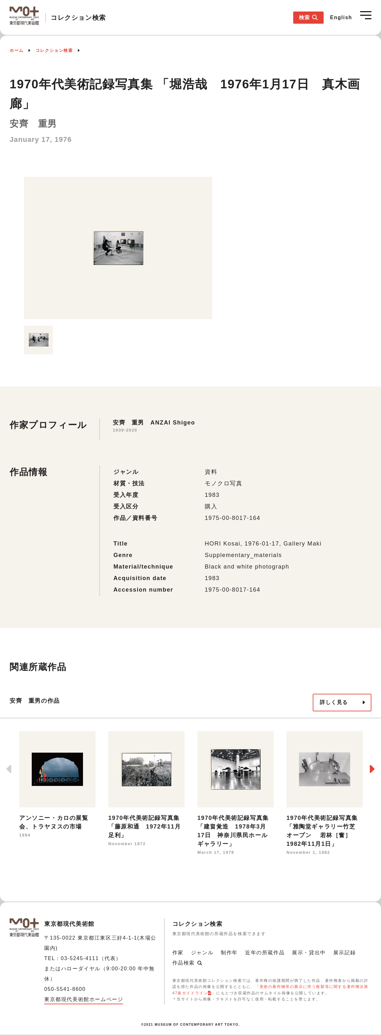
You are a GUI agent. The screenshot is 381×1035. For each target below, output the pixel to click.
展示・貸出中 (309, 952)
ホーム (17, 50)
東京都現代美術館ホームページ (83, 999)
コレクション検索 (54, 50)
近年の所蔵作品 (265, 952)
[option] (118, 248)
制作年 (229, 952)
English (341, 17)
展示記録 (344, 952)
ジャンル (202, 952)
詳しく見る (334, 702)
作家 (178, 952)
